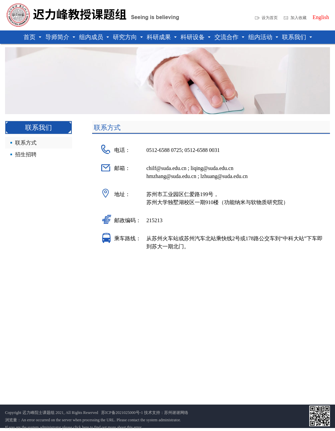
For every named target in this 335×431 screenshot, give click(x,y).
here (85, 427)
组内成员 (91, 37)
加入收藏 (298, 18)
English (321, 17)
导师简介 (57, 37)
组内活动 (260, 37)
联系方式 (26, 143)
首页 (29, 37)
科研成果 (159, 37)
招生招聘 (26, 154)
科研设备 (193, 37)
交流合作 (226, 37)
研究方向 (125, 37)
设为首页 (270, 18)
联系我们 (294, 37)
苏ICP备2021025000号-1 (122, 412)
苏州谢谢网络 (176, 412)
